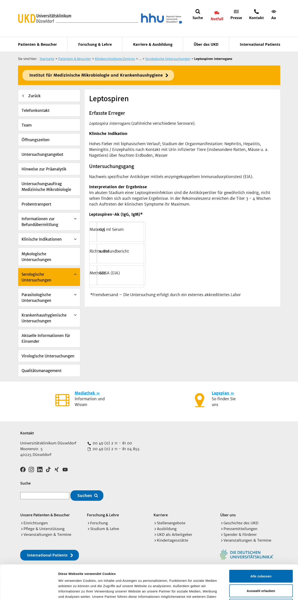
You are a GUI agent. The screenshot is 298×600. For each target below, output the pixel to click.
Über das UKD (206, 44)
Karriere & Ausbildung (152, 44)
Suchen (84, 495)
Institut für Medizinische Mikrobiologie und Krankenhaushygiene (96, 75)
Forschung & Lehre (95, 44)
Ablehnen (260, 571)
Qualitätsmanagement (42, 370)
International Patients (260, 44)
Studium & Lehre (104, 529)
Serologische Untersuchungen (36, 277)
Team (27, 125)
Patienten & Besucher (37, 44)
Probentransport (36, 204)
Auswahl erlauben (261, 556)
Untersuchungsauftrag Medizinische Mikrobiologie (46, 186)
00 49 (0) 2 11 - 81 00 (112, 443)
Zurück (34, 95)
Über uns (228, 514)
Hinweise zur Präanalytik (44, 169)
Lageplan (220, 393)
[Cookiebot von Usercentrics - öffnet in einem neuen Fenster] (28, 591)
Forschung (99, 523)
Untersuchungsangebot (42, 154)
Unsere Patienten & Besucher (45, 514)
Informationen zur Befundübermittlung (40, 221)
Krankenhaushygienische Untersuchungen (44, 318)
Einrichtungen (36, 523)
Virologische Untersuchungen (48, 356)
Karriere (161, 514)
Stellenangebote (171, 523)
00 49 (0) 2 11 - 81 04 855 (116, 449)
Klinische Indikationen (42, 239)
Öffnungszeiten (36, 139)
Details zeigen (236, 591)
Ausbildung (167, 529)
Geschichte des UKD (241, 523)
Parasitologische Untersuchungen (36, 297)
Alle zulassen (260, 542)
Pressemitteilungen (240, 529)
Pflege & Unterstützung (44, 529)
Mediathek (85, 393)
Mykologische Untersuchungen (36, 256)
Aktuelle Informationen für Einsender (46, 338)
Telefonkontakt (36, 110)
